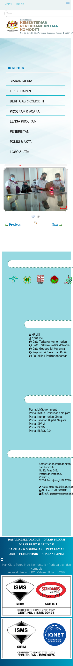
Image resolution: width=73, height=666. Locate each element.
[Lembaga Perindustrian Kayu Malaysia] (41, 279)
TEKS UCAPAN (20, 91)
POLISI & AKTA (21, 142)
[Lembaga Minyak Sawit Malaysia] (14, 279)
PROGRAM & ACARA (25, 111)
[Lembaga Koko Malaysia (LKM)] (54, 279)
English (19, 3)
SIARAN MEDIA (21, 81)
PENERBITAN (19, 131)
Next (55, 224)
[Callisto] (36, 596)
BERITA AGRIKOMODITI (27, 101)
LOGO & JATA (19, 152)
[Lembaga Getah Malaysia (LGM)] (27, 279)
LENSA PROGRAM (23, 121)
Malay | (9, 3)
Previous (15, 224)
